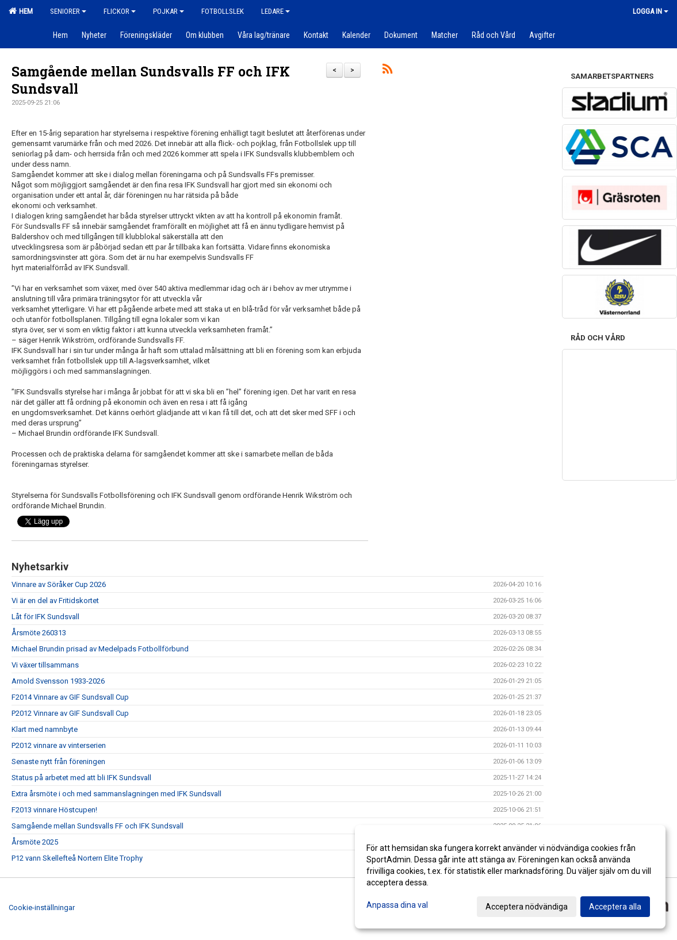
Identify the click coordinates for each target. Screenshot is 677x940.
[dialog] (510, 877)
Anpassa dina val (397, 905)
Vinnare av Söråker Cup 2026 (59, 584)
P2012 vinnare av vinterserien (59, 745)
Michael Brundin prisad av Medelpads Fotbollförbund (100, 648)
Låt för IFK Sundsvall (45, 616)
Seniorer (68, 11)
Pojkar (168, 11)
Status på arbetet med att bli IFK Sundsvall (81, 777)
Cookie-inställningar (42, 907)
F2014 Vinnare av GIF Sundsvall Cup (70, 697)
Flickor (120, 11)
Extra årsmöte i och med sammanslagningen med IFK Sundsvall (116, 793)
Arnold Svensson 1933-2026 (58, 681)
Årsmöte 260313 (39, 632)
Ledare (275, 11)
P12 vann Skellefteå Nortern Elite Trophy (77, 858)
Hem (21, 11)
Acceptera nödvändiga (526, 906)
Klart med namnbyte (45, 729)
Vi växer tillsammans (45, 665)
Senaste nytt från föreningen (58, 761)
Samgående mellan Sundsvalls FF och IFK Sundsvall (97, 826)
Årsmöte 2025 (35, 842)
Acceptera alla (615, 906)
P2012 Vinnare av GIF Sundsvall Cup (70, 713)
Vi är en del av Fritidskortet (55, 600)
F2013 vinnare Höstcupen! (54, 809)
